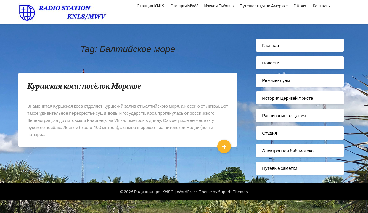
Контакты (321, 5)
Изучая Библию (219, 5)
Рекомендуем (276, 80)
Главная (270, 45)
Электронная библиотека (288, 150)
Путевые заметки (279, 168)
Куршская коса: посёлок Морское (84, 86)
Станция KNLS (150, 5)
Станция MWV (184, 5)
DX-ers (300, 5)
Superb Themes (233, 191)
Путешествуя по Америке (264, 5)
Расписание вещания (284, 115)
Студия (269, 132)
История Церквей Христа (287, 98)
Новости (270, 62)
